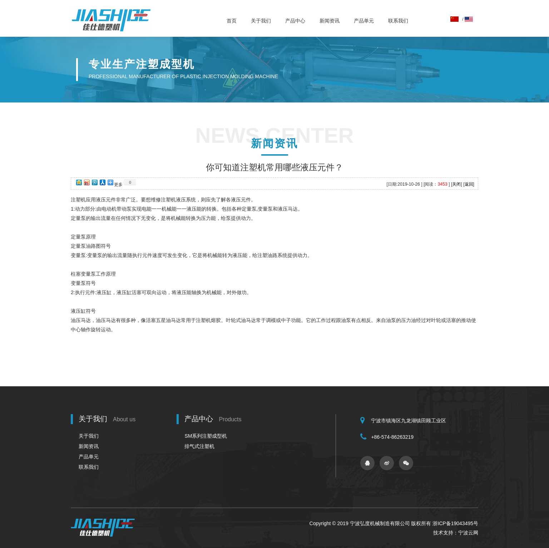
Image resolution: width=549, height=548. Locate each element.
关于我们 (261, 21)
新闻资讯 (330, 21)
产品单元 (364, 21)
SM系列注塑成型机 (205, 436)
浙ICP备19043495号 (455, 523)
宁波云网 (468, 533)
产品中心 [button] (295, 21)
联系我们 (398, 21)
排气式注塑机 (199, 446)
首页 (232, 21)
